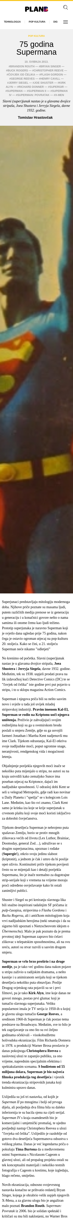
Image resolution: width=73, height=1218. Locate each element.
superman (15, 90)
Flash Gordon (52, 74)
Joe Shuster (43, 82)
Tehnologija (12, 21)
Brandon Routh (22, 66)
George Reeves (23, 78)
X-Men (59, 95)
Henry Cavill (50, 78)
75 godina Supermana (36, 48)
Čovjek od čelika (21, 74)
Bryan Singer (50, 66)
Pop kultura (37, 21)
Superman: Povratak (33, 95)
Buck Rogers (18, 70)
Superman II (37, 90)
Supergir (57, 86)
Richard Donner (31, 86)
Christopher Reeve (48, 70)
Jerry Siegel (18, 82)
